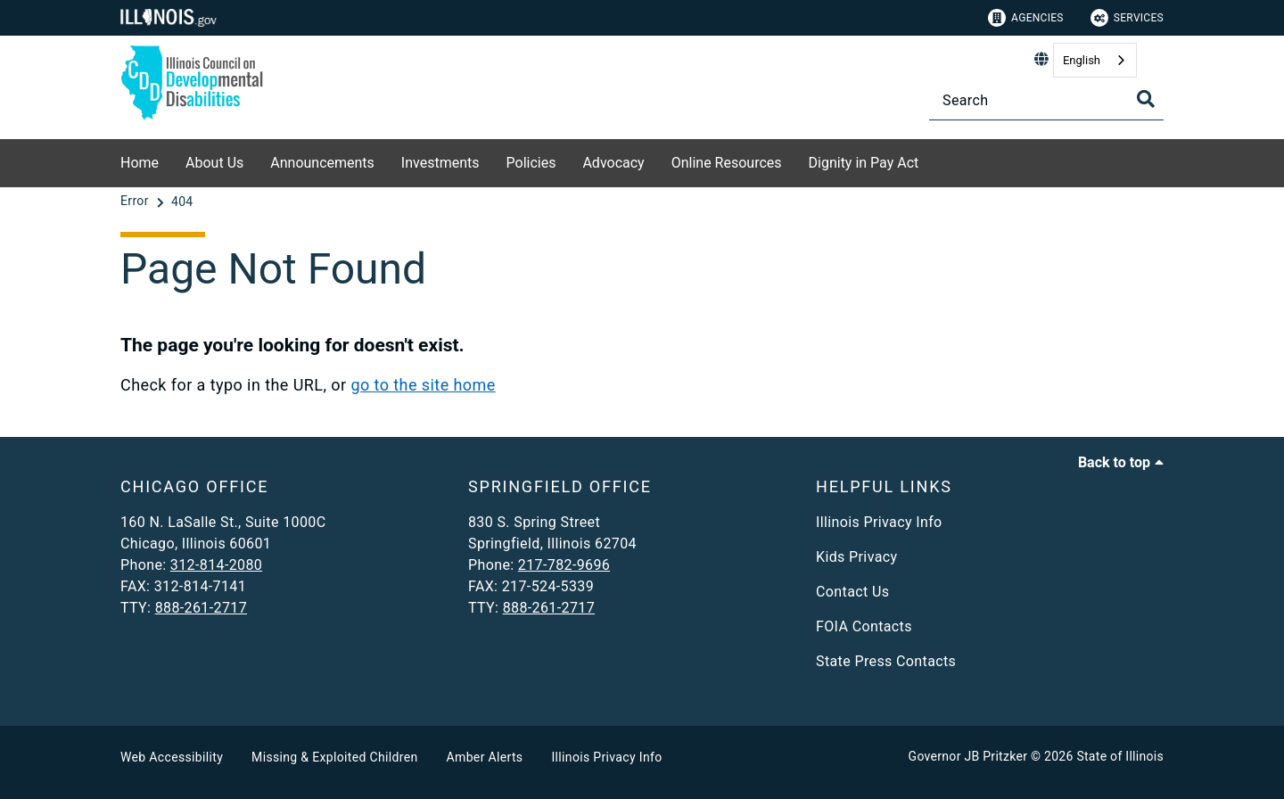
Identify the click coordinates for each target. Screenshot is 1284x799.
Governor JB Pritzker (968, 756)
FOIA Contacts (864, 626)
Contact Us (852, 591)
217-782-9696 (564, 564)
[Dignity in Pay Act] (931, 160)
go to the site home (422, 384)
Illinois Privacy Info (879, 522)
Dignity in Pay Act (864, 162)
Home (139, 162)
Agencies (1026, 18)
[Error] (136, 201)
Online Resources (726, 162)
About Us (214, 162)
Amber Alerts (485, 757)
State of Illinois (1120, 756)
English (1081, 60)
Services (1127, 18)
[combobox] (1095, 60)
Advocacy (613, 162)
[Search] (1046, 100)
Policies (531, 162)
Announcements (322, 162)
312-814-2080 (216, 564)
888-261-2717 (201, 607)
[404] (182, 201)
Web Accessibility (171, 757)
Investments (440, 162)
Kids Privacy (856, 556)
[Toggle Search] (1146, 99)
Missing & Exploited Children (334, 757)
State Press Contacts (886, 661)
